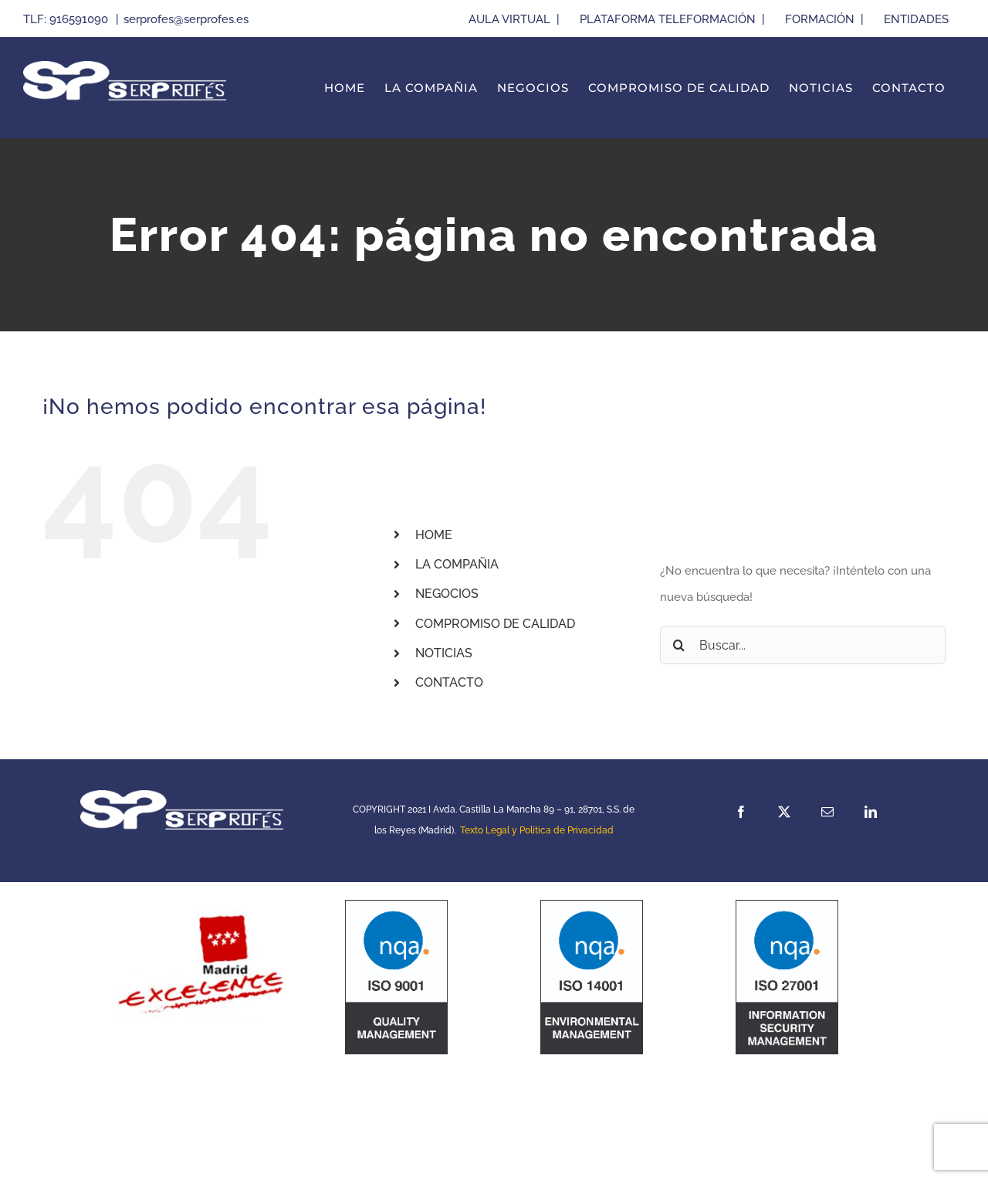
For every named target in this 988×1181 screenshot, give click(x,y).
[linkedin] (871, 812)
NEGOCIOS (447, 593)
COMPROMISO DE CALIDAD (495, 623)
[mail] (827, 812)
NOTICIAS (443, 653)
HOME (433, 535)
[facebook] (741, 812)
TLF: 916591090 (67, 19)
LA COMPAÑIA (457, 564)
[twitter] (784, 812)
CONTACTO (449, 682)
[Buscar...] (803, 645)
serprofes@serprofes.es (186, 19)
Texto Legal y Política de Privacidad (537, 830)
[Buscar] (679, 645)
